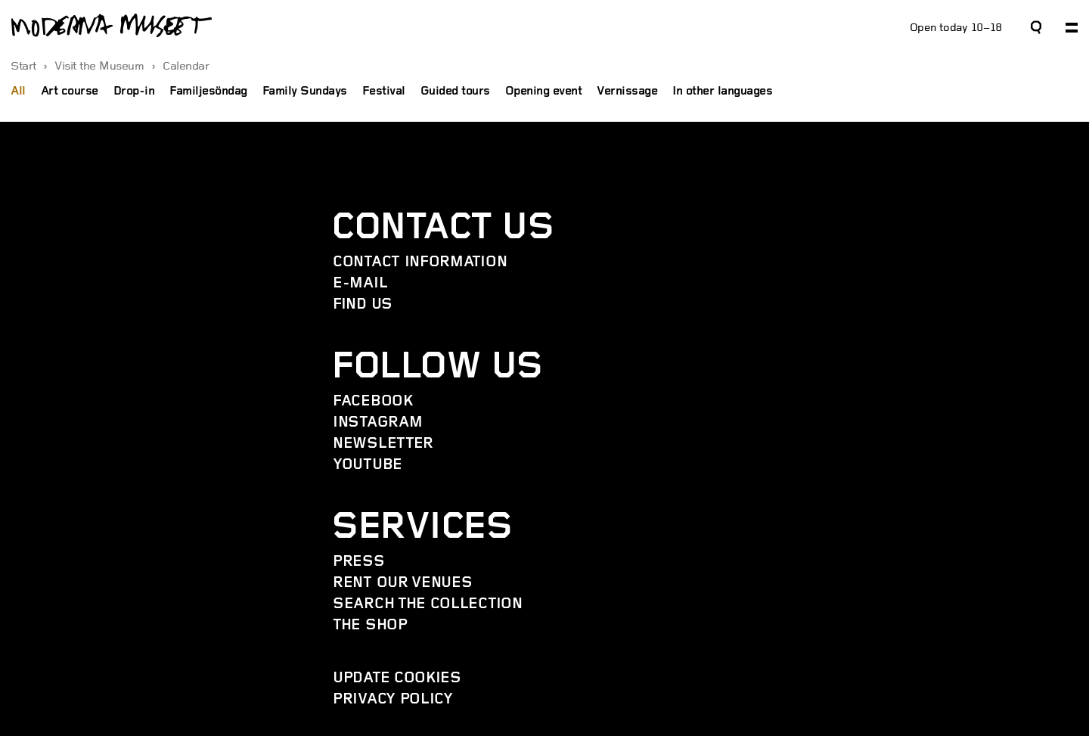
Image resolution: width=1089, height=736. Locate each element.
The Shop (370, 625)
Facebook (373, 401)
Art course (69, 91)
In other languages (722, 91)
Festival (383, 91)
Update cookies (397, 678)
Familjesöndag (208, 91)
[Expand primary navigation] (1071, 27)
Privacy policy (393, 699)
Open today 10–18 (956, 27)
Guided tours (455, 91)
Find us (362, 304)
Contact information (420, 262)
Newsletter (383, 444)
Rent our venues (403, 583)
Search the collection (428, 604)
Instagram (377, 422)
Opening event (543, 91)
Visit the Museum (100, 66)
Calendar (186, 66)
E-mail (360, 283)
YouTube (367, 465)
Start (25, 66)
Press (359, 562)
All (18, 91)
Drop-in (134, 91)
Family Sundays (304, 91)
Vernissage (627, 91)
